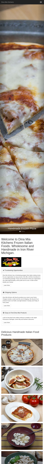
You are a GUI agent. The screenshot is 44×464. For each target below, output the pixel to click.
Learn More (7, 285)
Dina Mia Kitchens (7, 2)
